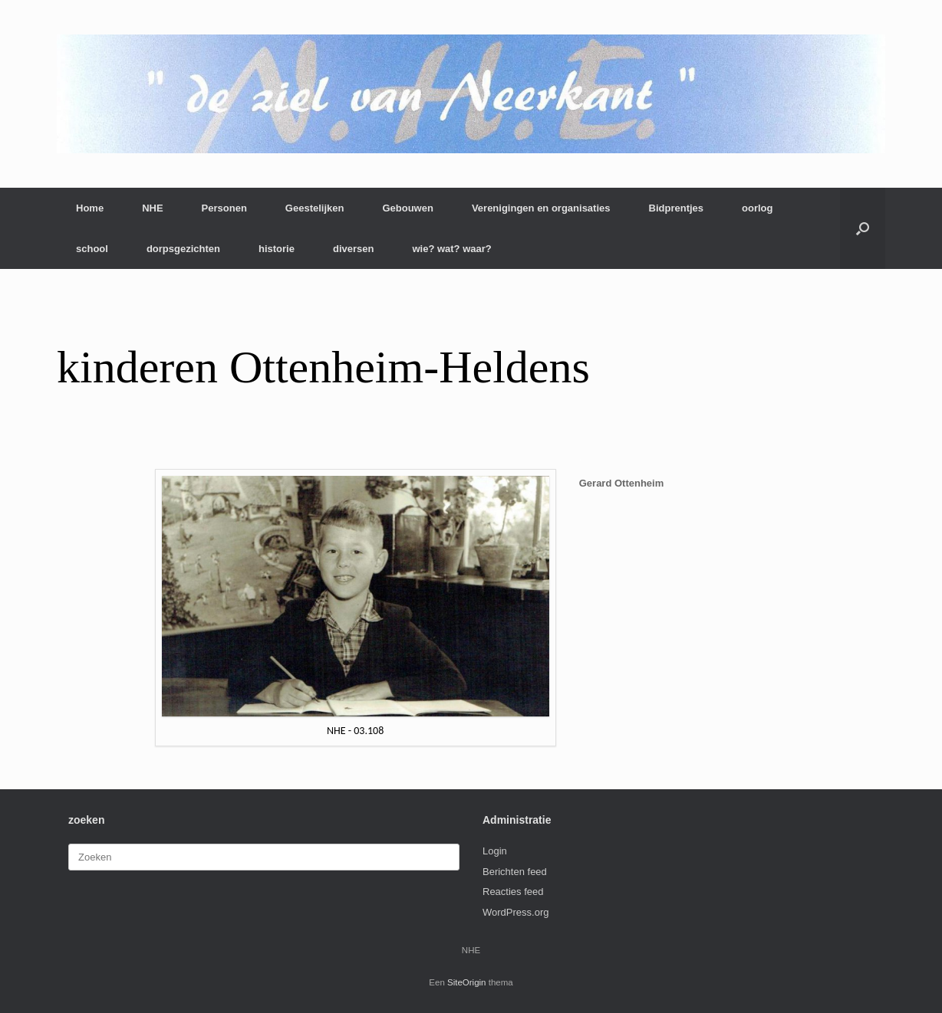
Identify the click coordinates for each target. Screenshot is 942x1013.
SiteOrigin (466, 982)
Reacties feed (513, 891)
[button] (862, 228)
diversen (353, 248)
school (92, 248)
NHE (152, 208)
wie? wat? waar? (451, 248)
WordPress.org (515, 912)
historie (277, 248)
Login (495, 851)
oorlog (757, 208)
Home (90, 208)
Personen (224, 208)
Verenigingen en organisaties (541, 208)
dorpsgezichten (183, 248)
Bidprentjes (676, 208)
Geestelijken (314, 208)
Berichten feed (515, 871)
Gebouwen (407, 208)
